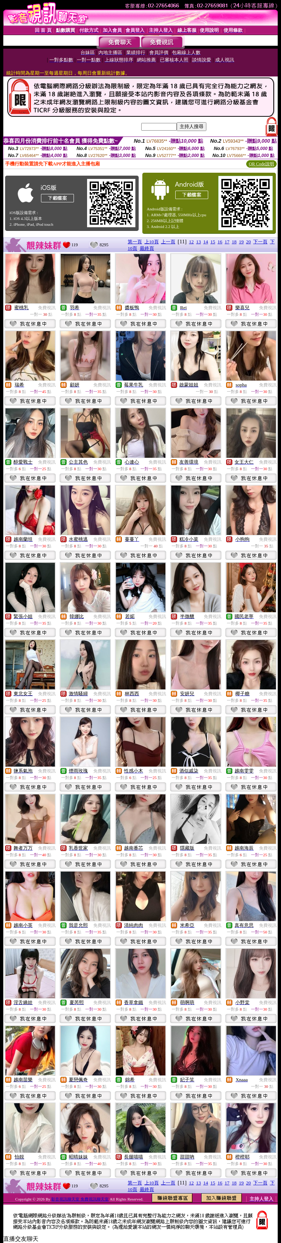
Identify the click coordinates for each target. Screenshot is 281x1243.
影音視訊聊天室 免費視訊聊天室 (80, 1199)
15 (212, 241)
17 (227, 241)
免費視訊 (47, 307)
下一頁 (260, 241)
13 (198, 241)
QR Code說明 (261, 163)
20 (248, 241)
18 (234, 241)
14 (205, 241)
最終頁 (147, 248)
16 (220, 241)
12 (191, 241)
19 (241, 241)
